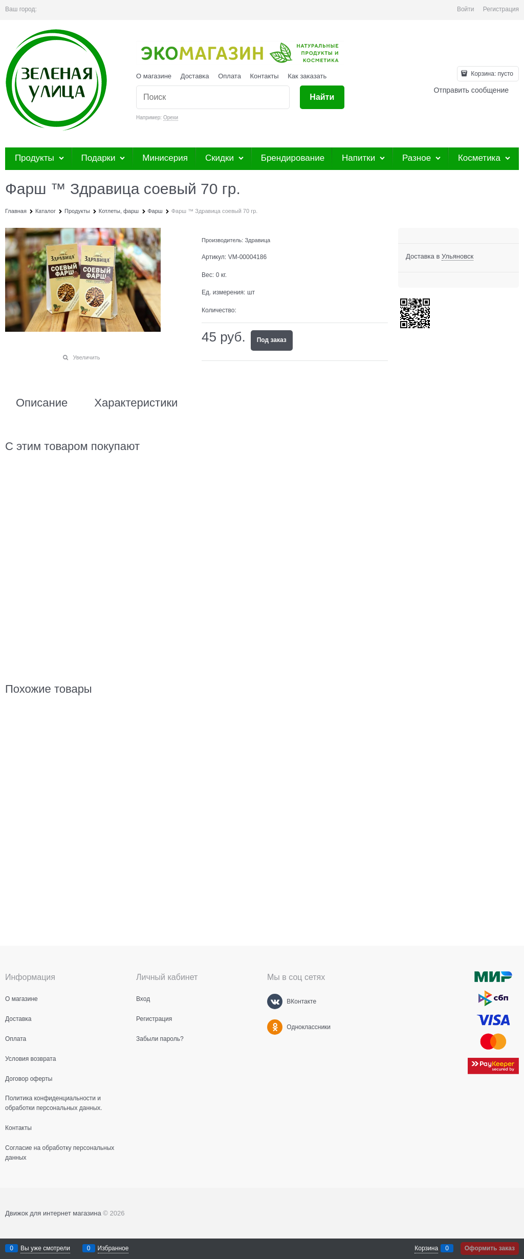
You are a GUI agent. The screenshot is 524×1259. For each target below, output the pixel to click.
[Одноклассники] (274, 1027)
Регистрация (501, 9)
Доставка (195, 76)
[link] (457, 256)
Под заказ (272, 340)
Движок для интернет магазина (53, 1213)
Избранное (113, 1248)
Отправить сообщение (471, 90)
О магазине (153, 76)
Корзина (426, 1248)
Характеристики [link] (136, 403)
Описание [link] (42, 403)
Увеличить (86, 357)
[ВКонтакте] (274, 1001)
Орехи (170, 117)
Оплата (229, 76)
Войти (465, 9)
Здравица (257, 240)
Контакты (264, 76)
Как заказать (307, 76)
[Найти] (322, 98)
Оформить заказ (490, 1248)
